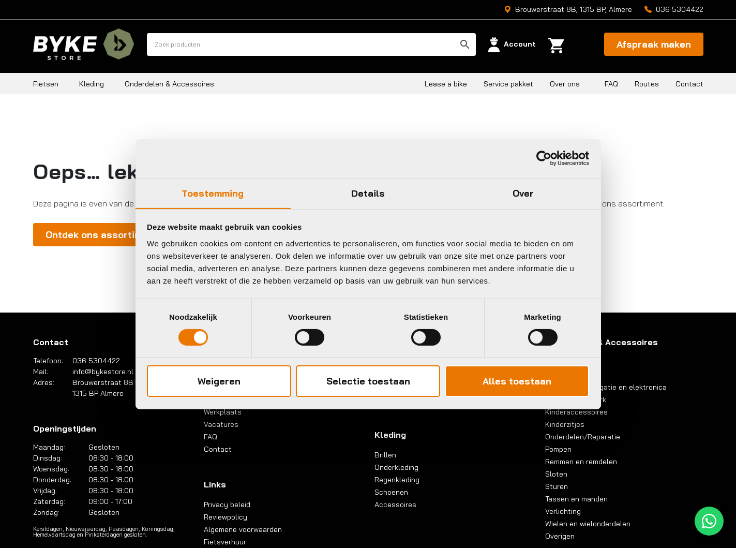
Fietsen (45, 83)
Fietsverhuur (225, 541)
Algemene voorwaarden (243, 529)
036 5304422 (679, 9)
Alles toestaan (517, 382)
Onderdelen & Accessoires (169, 83)
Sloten (556, 474)
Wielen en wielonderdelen (587, 523)
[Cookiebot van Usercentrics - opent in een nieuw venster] (544, 158)
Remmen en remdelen (581, 461)
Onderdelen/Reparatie (582, 436)
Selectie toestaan (368, 382)
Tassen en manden (576, 498)
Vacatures (221, 424)
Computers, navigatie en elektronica (606, 387)
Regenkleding (396, 479)
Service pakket (508, 83)
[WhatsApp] (709, 521)
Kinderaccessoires (576, 412)
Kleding (91, 83)
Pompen (558, 449)
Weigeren (219, 382)
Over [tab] (523, 193)
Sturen (556, 486)
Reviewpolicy (225, 517)
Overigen (560, 536)
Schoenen (391, 492)
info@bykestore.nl (102, 371)
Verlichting (563, 511)
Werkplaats (223, 412)
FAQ (611, 83)
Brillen (385, 455)
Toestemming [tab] (213, 193)
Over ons (565, 83)
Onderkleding (396, 467)
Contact (689, 83)
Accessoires (395, 504)
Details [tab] (368, 193)
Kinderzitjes (564, 424)
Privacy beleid (227, 504)
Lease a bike (446, 83)
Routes (647, 83)
